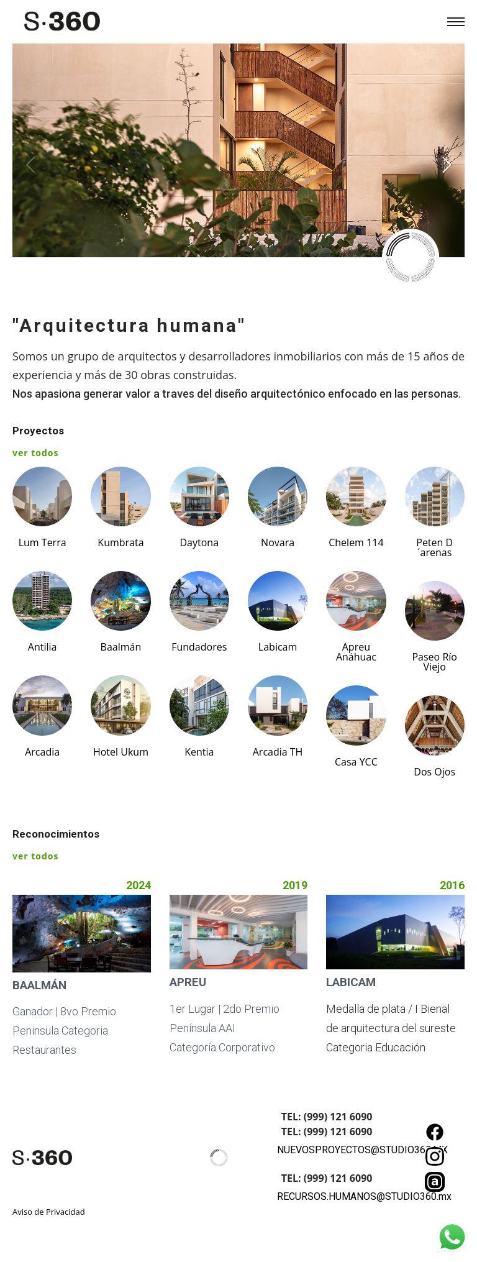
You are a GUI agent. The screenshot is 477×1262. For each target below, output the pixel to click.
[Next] (444, 164)
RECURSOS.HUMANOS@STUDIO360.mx (364, 1196)
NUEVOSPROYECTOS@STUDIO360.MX (362, 1150)
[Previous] (32, 164)
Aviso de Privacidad (48, 1211)
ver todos (35, 453)
